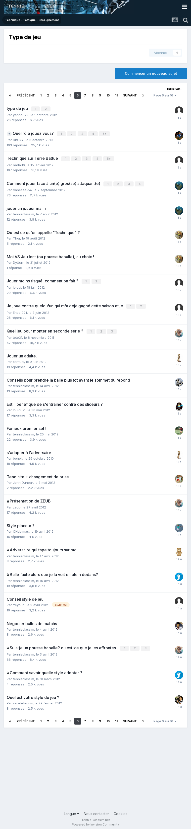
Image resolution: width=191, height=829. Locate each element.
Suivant (130, 95)
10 (108, 95)
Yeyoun (19, 602)
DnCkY (18, 139)
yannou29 (21, 115)
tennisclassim (23, 213)
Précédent (26, 95)
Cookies (120, 811)
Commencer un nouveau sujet (151, 73)
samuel (18, 359)
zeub (17, 505)
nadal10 (19, 164)
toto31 (17, 335)
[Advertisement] (95, 768)
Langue (71, 811)
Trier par (174, 88)
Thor (16, 237)
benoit (18, 456)
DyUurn (18, 261)
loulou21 (19, 408)
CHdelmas (21, 529)
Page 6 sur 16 (164, 95)
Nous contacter (96, 811)
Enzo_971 (20, 311)
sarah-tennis (23, 700)
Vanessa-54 (22, 189)
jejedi (17, 286)
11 (116, 95)
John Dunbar (23, 480)
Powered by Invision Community (95, 822)
